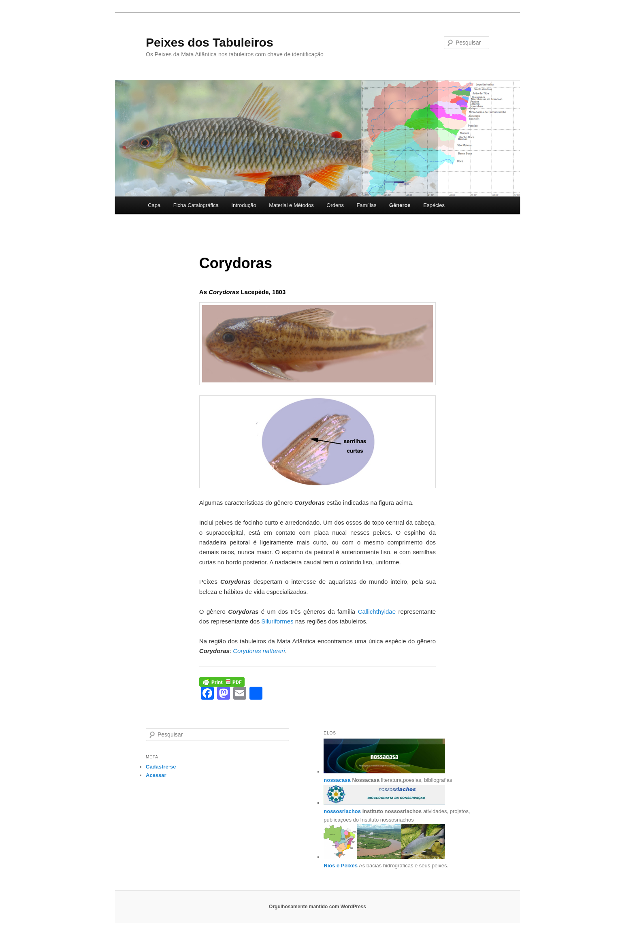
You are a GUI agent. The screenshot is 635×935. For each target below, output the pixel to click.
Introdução (243, 205)
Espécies (434, 205)
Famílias (366, 205)
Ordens (335, 205)
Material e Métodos (291, 205)
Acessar (156, 775)
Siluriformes (277, 621)
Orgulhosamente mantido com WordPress (317, 906)
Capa (154, 205)
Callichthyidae (377, 611)
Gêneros (400, 205)
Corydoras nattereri (259, 650)
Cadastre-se (161, 767)
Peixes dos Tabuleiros (209, 42)
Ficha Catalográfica (196, 205)
